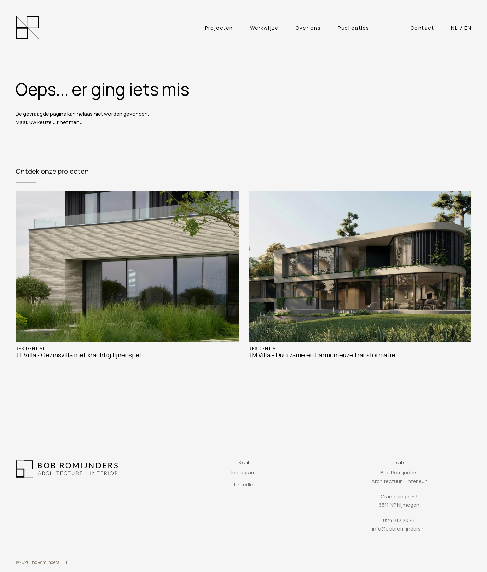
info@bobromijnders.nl (399, 528)
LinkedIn (243, 484)
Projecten (219, 27)
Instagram (243, 472)
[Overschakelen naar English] (467, 27)
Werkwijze (264, 27)
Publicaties (353, 27)
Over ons (308, 27)
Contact (422, 27)
